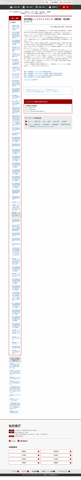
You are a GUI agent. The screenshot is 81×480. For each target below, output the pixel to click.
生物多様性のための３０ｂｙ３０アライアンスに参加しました (16, 69)
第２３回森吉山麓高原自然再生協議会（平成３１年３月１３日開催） (16, 171)
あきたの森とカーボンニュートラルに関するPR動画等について (16, 103)
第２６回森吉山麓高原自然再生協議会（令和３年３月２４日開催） (16, 151)
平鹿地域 (23, 463)
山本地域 (23, 455)
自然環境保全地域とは (16, 244)
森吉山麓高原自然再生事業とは (16, 134)
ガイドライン (30, 472)
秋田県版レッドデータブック (16, 343)
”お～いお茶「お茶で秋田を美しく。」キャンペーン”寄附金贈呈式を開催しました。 (16, 62)
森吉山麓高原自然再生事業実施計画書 (16, 145)
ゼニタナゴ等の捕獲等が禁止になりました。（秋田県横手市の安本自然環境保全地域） (16, 228)
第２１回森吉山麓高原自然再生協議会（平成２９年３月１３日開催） (16, 185)
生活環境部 (46, 124)
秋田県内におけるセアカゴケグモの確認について (16, 55)
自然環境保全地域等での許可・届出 (16, 347)
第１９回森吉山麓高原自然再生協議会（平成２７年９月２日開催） (16, 281)
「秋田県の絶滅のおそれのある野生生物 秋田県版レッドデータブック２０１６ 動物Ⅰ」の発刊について (16, 252)
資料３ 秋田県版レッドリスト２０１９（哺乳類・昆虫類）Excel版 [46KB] (42, 75)
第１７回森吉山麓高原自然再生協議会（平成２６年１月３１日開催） (16, 305)
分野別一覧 (26, 11)
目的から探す (29, 7)
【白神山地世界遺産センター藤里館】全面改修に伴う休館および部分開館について (16, 35)
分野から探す (16, 7)
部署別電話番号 (24, 441)
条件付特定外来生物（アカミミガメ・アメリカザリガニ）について (16, 76)
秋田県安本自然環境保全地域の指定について (16, 234)
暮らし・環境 (34, 11)
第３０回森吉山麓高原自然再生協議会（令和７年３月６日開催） (16, 42)
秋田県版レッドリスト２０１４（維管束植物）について (16, 332)
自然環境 (48, 11)
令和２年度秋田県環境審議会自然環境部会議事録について (16, 191)
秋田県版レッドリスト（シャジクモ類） (16, 338)
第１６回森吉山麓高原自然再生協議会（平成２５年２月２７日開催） (16, 312)
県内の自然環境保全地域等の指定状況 (16, 240)
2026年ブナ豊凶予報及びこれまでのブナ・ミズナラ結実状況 (16, 27)
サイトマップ (20, 472)
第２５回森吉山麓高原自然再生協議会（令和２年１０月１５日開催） (16, 158)
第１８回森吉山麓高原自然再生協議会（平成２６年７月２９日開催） (16, 287)
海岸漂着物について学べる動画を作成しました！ (16, 97)
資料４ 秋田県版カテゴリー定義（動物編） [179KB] (37, 76)
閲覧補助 (56, 2)
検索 (47, 2)
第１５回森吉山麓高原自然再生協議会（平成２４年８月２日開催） (16, 318)
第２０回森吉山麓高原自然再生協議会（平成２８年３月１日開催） (16, 268)
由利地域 (23, 459)
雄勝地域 (56, 463)
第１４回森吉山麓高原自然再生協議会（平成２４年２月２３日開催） (16, 325)
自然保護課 (55, 124)
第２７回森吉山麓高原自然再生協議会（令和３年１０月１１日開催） (16, 139)
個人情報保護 (41, 472)
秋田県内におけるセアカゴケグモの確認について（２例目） (16, 49)
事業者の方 (55, 7)
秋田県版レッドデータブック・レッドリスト (42, 126)
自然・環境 (42, 11)
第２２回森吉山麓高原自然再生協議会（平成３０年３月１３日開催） (16, 178)
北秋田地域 (55, 451)
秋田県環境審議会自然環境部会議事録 (16, 221)
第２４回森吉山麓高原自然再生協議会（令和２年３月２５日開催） (16, 165)
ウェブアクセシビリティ (39, 475)
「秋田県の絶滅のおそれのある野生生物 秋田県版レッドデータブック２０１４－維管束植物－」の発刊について (16, 296)
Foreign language (67, 2)
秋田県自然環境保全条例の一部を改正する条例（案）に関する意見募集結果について (16, 110)
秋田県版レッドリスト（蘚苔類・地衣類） (16, 352)
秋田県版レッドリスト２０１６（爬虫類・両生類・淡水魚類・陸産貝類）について (16, 261)
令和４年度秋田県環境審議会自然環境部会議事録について (16, 90)
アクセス (13, 441)
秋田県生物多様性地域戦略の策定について (16, 198)
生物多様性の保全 (65, 124)
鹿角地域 (23, 451)
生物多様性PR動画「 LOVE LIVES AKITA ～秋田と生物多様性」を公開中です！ (16, 83)
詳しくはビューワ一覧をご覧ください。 (36, 91)
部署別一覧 (37, 124)
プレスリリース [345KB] (30, 79)
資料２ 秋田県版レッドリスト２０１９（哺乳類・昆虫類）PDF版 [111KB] (42, 73)
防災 (67, 7)
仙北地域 (56, 459)
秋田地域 (56, 455)
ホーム (20, 11)
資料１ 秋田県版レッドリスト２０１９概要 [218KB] (37, 71)
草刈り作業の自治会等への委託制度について (16, 129)
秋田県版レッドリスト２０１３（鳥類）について (16, 275)
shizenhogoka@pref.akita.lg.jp (37, 111)
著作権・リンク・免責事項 (55, 472)
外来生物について (16, 202)
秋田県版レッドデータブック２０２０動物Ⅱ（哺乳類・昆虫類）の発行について (16, 207)
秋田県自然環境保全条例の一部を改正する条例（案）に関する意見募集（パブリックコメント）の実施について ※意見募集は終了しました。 (16, 120)
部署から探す (42, 7)
